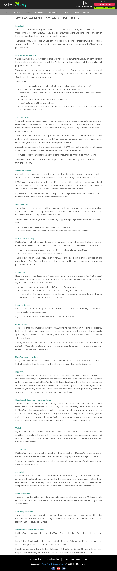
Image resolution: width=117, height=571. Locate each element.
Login (87, 3)
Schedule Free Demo (104, 4)
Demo (76, 12)
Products (54, 12)
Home (7, 12)
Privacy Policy (35, 559)
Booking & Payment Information (75, 559)
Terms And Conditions (52, 559)
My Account (39, 12)
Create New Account (83, 7)
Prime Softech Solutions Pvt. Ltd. (54, 564)
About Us (17, 12)
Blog (28, 12)
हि (104, 1)
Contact (86, 12)
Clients (66, 12)
